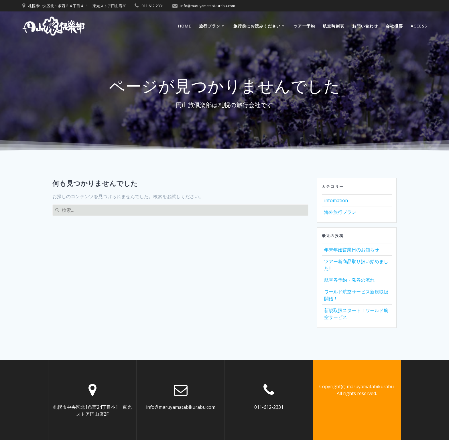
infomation (336, 200)
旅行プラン (209, 26)
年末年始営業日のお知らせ (351, 249)
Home (184, 26)
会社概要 (394, 26)
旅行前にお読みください (257, 26)
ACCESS (419, 26)
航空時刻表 (333, 26)
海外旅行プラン (340, 212)
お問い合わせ (365, 26)
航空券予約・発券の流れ (349, 280)
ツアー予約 (304, 26)
